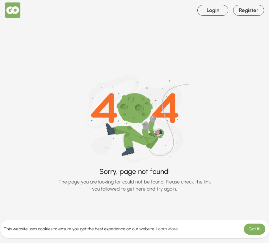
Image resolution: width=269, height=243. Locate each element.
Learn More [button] (167, 229)
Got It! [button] (254, 229)
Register (248, 10)
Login (213, 10)
